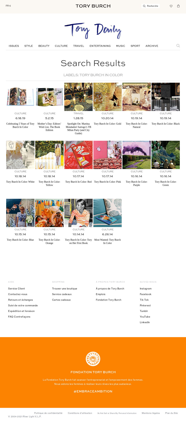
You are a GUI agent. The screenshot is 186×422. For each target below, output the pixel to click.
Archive (151, 46)
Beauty (43, 46)
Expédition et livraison (21, 311)
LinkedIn (145, 322)
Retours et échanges (20, 299)
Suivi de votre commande (23, 305)
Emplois (101, 294)
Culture (61, 46)
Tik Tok (144, 299)
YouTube (145, 316)
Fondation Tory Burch (108, 299)
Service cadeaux (62, 294)
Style (28, 46)
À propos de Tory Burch (110, 288)
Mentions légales (151, 413)
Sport (135, 46)
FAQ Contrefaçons (19, 316)
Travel (78, 46)
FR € (8, 6)
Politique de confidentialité (48, 413)
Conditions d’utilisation (80, 413)
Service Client (16, 288)
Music (120, 46)
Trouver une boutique (64, 288)
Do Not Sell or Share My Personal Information (117, 413)
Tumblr (144, 311)
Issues (14, 46)
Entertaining (100, 46)
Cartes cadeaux (61, 299)
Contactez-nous (17, 294)
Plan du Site (171, 413)
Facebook (145, 294)
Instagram (146, 288)
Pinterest (145, 305)
